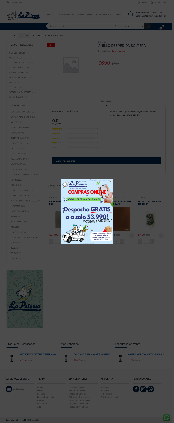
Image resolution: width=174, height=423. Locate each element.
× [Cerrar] (111, 181)
